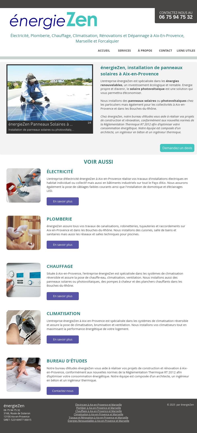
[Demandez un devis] (177, 148)
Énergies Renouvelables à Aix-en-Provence (92, 420)
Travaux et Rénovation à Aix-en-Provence (92, 417)
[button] (124, 50)
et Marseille (114, 407)
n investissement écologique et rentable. (153, 85)
